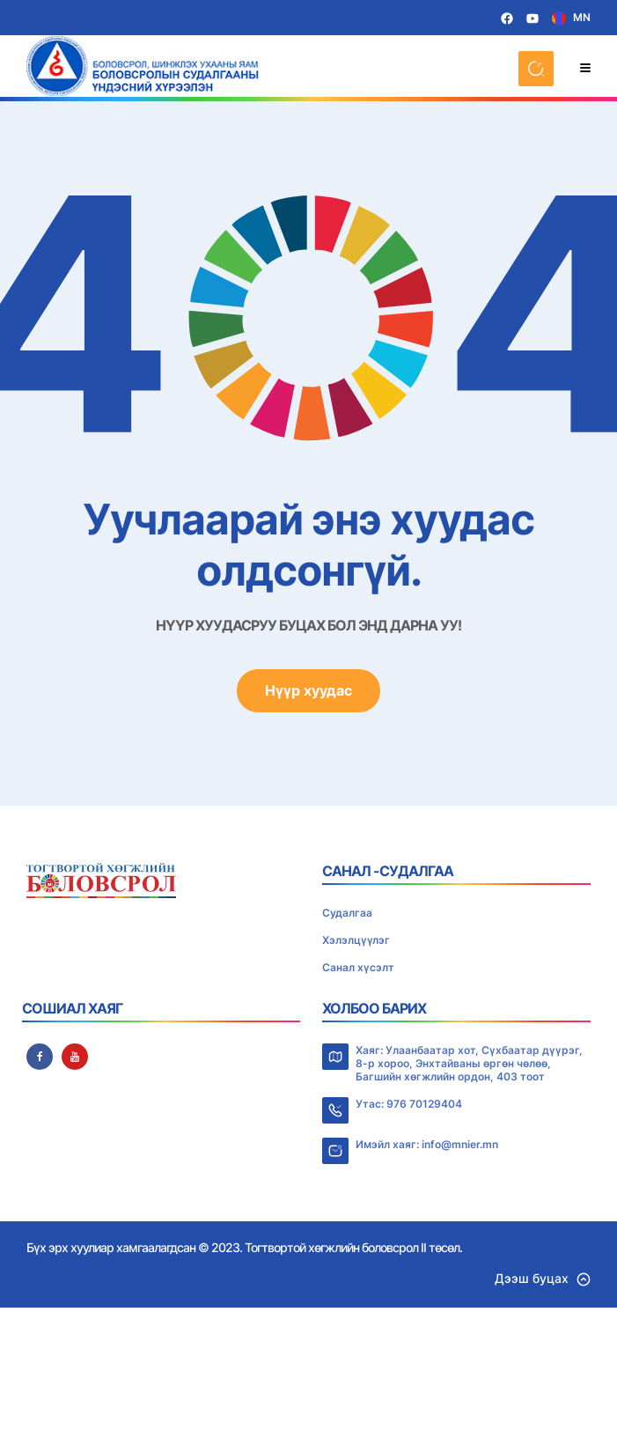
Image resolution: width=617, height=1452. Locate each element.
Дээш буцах (543, 1278)
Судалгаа (347, 912)
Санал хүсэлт (358, 967)
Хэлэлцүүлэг (356, 940)
